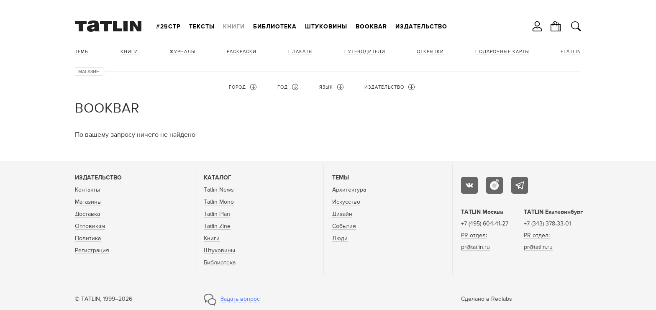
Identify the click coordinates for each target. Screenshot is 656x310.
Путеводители (364, 51)
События (344, 226)
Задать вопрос (240, 299)
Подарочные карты (502, 51)
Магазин (89, 71)
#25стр (168, 27)
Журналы (182, 51)
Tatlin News (219, 190)
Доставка (87, 214)
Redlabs (501, 299)
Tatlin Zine (217, 226)
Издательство (421, 27)
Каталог (217, 178)
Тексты (202, 27)
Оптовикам (90, 226)
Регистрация (92, 251)
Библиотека (275, 27)
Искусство (346, 202)
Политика (88, 238)
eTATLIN (571, 51)
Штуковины (326, 27)
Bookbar (371, 27)
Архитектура (349, 190)
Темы (82, 51)
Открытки (430, 51)
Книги (234, 27)
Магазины (88, 202)
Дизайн (342, 214)
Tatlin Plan (217, 214)
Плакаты (300, 51)
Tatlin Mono (219, 202)
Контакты (87, 190)
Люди (340, 238)
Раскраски (241, 51)
